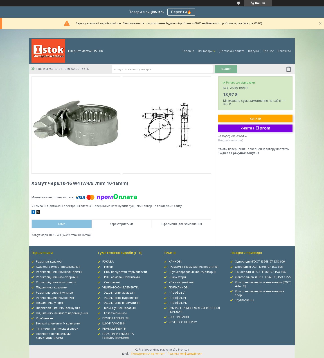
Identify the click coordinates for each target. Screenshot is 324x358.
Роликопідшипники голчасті (56, 282)
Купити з (255, 128)
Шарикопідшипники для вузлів (58, 308)
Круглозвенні (244, 300)
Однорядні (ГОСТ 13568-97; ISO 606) (260, 261)
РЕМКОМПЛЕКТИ (114, 328)
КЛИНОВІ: (175, 261)
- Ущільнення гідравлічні (120, 298)
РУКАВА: (108, 261)
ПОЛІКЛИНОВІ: (179, 287)
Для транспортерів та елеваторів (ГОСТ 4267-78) (263, 284)
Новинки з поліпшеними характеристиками (53, 336)
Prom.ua (183, 349)
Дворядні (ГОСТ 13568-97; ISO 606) (259, 267)
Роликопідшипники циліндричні (59, 272)
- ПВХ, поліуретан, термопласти (124, 272)
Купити (255, 119)
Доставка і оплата (231, 51)
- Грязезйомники (114, 313)
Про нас (268, 51)
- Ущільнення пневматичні (121, 303)
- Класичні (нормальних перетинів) (193, 267)
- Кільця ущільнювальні (119, 308)
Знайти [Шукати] (226, 69)
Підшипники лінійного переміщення (62, 313)
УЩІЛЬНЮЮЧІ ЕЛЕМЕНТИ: (120, 287)
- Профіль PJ (177, 298)
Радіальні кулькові (49, 261)
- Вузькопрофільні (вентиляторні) (192, 272)
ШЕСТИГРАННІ (179, 317)
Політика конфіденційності (185, 354)
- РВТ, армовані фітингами (121, 277)
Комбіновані (45, 318)
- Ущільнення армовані (118, 292)
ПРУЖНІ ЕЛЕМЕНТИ (115, 318)
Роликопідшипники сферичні (57, 277)
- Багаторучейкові (181, 282)
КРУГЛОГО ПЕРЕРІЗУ (183, 322)
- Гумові (107, 267)
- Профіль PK (178, 303)
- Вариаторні (178, 277)
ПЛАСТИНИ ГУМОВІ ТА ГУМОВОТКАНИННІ (118, 336)
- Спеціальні (111, 282)
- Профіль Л (177, 292)
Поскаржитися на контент (148, 354)
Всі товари (205, 51)
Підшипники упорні (49, 303)
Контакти (284, 51)
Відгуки (253, 51)
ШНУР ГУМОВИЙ (113, 323)
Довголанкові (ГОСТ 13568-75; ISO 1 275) (263, 277)
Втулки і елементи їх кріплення (58, 323)
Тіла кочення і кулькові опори (57, 328)
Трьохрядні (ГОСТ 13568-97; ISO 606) (260, 272)
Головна (188, 51)
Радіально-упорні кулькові (55, 292)
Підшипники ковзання (52, 287)
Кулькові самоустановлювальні (58, 267)
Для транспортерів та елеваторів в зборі (259, 293)
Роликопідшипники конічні (55, 298)
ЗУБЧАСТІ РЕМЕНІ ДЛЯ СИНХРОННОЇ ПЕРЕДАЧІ (194, 310)
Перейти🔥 (181, 11)
